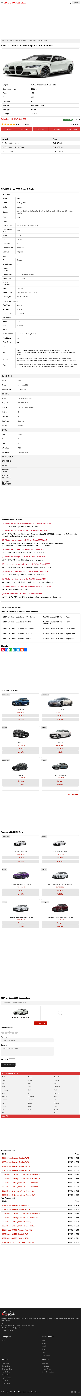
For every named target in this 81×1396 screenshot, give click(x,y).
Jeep (3, 1087)
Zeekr (29, 1110)
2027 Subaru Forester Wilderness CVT (16, 1166)
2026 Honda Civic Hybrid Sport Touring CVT (18, 1195)
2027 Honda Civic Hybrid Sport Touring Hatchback (21, 1175)
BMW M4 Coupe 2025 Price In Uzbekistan (19, 617)
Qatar (43, 1352)
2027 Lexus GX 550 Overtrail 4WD (15, 1234)
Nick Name (5, 1037)
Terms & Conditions (48, 1372)
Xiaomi (30, 1106)
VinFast (30, 1093)
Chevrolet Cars (7, 1369)
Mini (29, 1113)
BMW (16, 40)
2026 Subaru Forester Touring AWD (15, 1162)
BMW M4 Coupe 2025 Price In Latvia (17, 622)
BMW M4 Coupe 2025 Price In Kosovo (57, 617)
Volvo (3, 1093)
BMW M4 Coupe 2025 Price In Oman (17, 639)
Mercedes (57, 1087)
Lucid (55, 1106)
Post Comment (8, 1065)
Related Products (71, 129)
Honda (4, 1080)
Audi (55, 1090)
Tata (3, 1113)
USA (43, 1340)
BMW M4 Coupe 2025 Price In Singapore (58, 639)
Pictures (9, 129)
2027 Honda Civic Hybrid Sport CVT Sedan (18, 1226)
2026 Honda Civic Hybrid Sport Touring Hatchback (21, 1179)
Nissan (30, 1080)
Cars (10, 40)
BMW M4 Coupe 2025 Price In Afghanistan (59, 634)
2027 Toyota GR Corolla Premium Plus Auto (18, 1242)
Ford (3, 1077)
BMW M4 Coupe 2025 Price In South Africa (59, 629)
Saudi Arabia (46, 1355)
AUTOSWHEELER (15, 2)
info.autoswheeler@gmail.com (13, 1328)
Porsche (56, 1093)
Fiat (3, 1110)
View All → (6, 1116)
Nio (3, 1103)
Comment (4, 1045)
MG (55, 1100)
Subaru (30, 1083)
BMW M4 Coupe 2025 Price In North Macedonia (56, 623)
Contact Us (45, 1366)
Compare (40, 129)
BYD (55, 1097)
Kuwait (44, 1346)
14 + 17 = (8, 1059)
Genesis (30, 1100)
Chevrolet (57, 1077)
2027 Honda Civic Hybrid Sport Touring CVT (18, 1191)
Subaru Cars (6, 1384)
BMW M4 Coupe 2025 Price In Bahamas (18, 629)
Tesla (29, 1087)
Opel (55, 1113)
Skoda (30, 1103)
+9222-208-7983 (9, 1331)
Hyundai (56, 1080)
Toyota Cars (6, 1366)
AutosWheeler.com (21, 1392)
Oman (44, 1343)
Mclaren (4, 1100)
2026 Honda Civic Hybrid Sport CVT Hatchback (20, 1187)
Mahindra (31, 1097)
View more (73, 794)
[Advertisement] (40, 22)
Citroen (4, 1106)
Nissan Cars (6, 1375)
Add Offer (24, 129)
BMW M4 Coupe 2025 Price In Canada (17, 634)
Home (4, 40)
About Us (45, 1363)
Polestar (56, 1103)
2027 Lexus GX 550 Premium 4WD (15, 1238)
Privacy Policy (46, 1369)
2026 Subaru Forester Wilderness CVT (16, 1170)
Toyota (30, 1077)
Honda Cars (6, 1372)
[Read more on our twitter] (75, 1392)
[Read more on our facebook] (72, 1392)
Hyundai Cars (6, 1378)
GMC (55, 1083)
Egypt (43, 1349)
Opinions (56, 129)
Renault (4, 1097)
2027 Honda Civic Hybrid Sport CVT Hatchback (20, 1183)
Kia (3, 1083)
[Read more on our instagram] (79, 1392)
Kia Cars (5, 1381)
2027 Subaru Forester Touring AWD (15, 1158)
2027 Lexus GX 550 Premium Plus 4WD (17, 1230)
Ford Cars (5, 1363)
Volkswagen (5, 1090)
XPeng (56, 1110)
